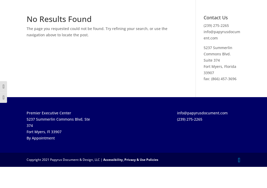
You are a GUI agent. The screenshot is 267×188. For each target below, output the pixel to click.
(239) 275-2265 (216, 25)
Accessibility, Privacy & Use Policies (130, 159)
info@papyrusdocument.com (202, 112)
